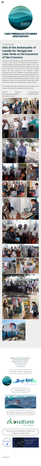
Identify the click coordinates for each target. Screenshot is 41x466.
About (4, 455)
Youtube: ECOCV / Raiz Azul (20, 372)
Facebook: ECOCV (20, 390)
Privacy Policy (10, 455)
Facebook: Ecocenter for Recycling (21, 413)
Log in (4, 461)
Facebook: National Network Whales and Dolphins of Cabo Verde (20, 432)
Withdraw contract (28, 455)
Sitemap (18, 455)
